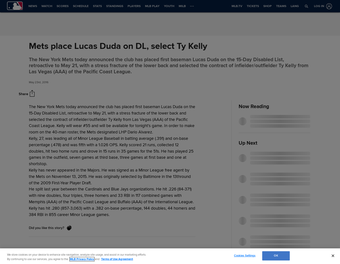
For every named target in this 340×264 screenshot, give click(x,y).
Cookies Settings (245, 255)
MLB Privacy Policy (82, 259)
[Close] (333, 255)
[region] (170, 256)
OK (276, 255)
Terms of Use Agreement (117, 259)
